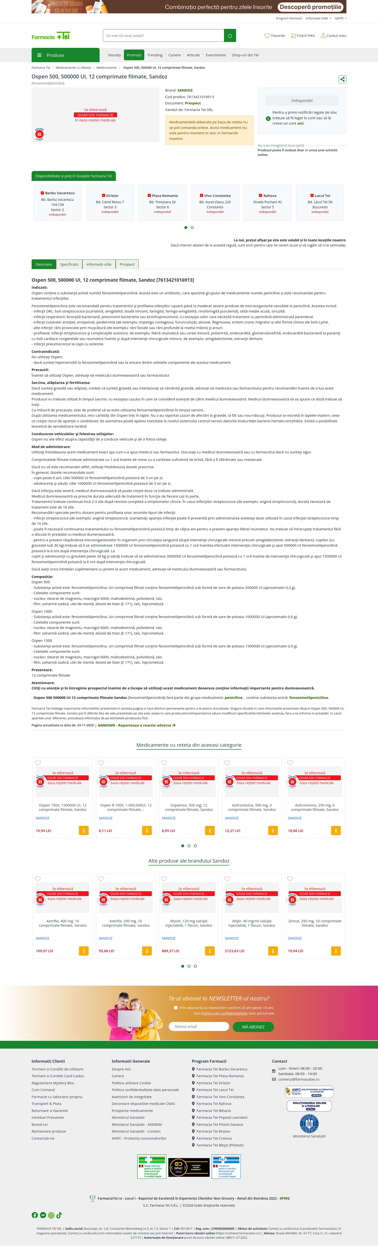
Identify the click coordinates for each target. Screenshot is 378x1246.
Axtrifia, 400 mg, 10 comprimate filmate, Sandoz (62, 923)
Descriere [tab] (44, 264)
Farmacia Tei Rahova (212, 1103)
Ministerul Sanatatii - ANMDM (137, 1124)
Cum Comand (43, 1089)
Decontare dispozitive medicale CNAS (143, 1103)
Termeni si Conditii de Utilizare (57, 1069)
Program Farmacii (289, 18)
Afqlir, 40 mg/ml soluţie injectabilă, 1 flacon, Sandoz (251, 923)
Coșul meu (303, 34)
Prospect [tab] (127, 264)
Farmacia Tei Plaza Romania (218, 1075)
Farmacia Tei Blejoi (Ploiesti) (218, 1145)
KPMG (285, 1198)
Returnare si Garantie (50, 1110)
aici (300, 123)
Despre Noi (121, 1069)
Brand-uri (40, 1124)
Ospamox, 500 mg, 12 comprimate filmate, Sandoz (189, 807)
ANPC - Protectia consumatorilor (139, 1138)
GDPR (339, 18)
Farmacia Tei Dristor (211, 1082)
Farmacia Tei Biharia (211, 1110)
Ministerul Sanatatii (128, 1117)
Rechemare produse (49, 1131)
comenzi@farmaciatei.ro (298, 1079)
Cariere (118, 1075)
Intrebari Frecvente (48, 1117)
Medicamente (106, 67)
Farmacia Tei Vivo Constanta (218, 1096)
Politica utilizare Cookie (131, 1082)
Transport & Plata (46, 1103)
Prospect (193, 103)
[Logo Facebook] (35, 1215)
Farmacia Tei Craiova (212, 1138)
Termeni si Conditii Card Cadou (58, 1075)
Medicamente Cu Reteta (73, 67)
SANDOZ (185, 90)
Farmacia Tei (41, 67)
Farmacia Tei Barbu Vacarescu (219, 1069)
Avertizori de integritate (132, 1096)
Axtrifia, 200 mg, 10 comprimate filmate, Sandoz (126, 923)
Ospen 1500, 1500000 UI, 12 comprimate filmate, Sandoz (62, 807)
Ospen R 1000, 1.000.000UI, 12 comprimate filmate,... (126, 807)
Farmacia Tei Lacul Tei (213, 1089)
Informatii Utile (317, 18)
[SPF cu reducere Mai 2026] (189, 6)
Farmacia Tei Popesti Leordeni (220, 1117)
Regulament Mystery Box (53, 1082)
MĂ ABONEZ (253, 1027)
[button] (186, 227)
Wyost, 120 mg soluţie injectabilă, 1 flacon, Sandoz (188, 923)
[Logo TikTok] (59, 1215)
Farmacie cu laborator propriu (57, 1096)
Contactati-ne (43, 1138)
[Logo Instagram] (51, 1215)
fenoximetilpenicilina (308, 697)
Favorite (274, 35)
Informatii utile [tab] (99, 264)
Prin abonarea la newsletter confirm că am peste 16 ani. (227, 1007)
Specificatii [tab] (69, 264)
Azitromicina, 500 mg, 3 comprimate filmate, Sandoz (252, 807)
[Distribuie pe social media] (342, 79)
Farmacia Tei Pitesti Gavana (217, 1124)
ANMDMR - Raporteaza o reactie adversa (136, 725)
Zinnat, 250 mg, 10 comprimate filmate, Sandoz (314, 923)
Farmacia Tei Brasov (211, 1131)
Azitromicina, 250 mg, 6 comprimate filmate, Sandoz (315, 807)
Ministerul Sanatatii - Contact (136, 1131)
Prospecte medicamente (132, 1110)
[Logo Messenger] (43, 1215)
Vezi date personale (234, 1013)
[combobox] (163, 35)
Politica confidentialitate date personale (145, 1089)
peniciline (233, 697)
